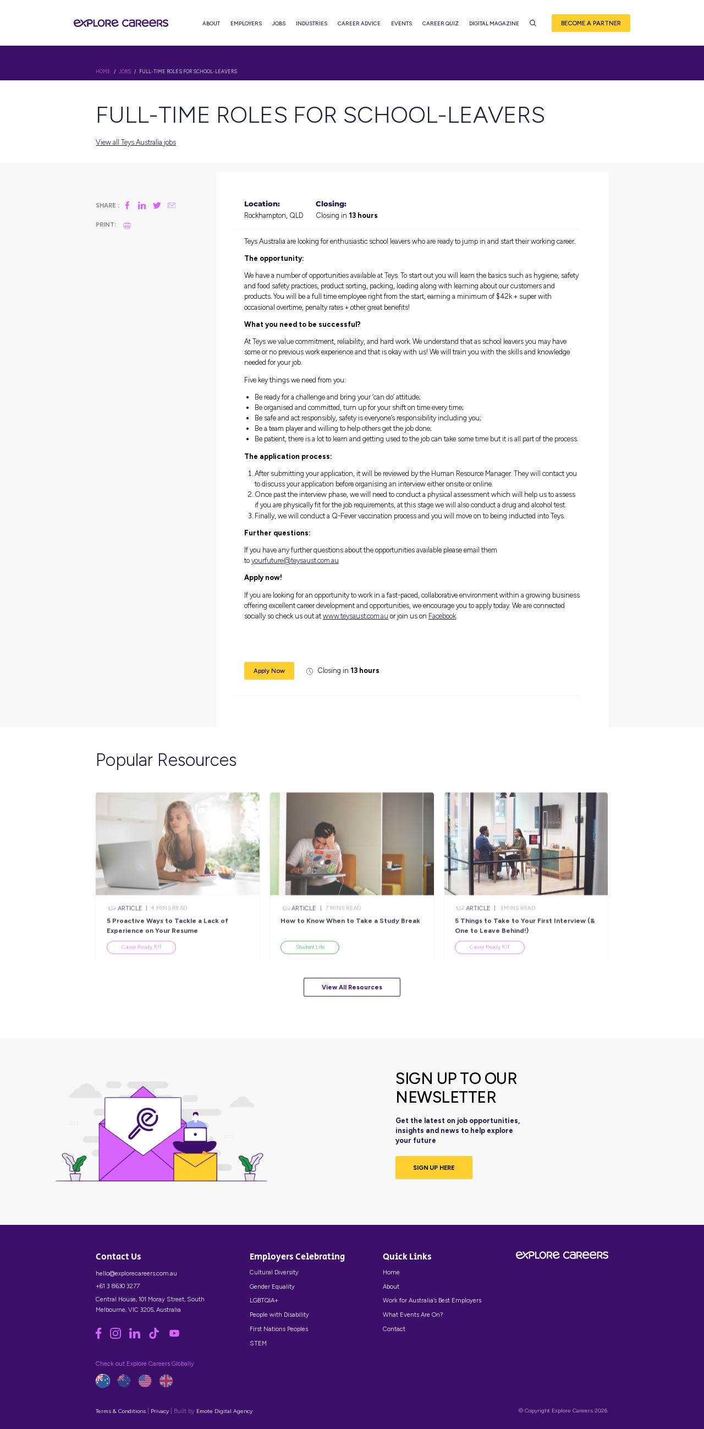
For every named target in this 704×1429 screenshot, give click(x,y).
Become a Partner (591, 27)
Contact (394, 1329)
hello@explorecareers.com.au (136, 1273)
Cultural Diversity (274, 1272)
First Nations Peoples (279, 1329)
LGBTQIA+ (264, 1300)
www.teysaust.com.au (355, 616)
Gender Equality (272, 1286)
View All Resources (352, 987)
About (213, 28)
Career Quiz (442, 28)
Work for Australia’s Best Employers (432, 1300)
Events (403, 28)
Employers (247, 28)
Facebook (442, 616)
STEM (258, 1343)
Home (391, 1272)
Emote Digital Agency (224, 1411)
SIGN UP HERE (434, 1167)
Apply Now (269, 671)
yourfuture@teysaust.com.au (295, 560)
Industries (313, 28)
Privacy (160, 1411)
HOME (103, 71)
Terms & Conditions (121, 1411)
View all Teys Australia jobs (136, 142)
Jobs (280, 28)
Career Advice (360, 28)
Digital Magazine (496, 28)
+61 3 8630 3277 (118, 1286)
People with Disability (279, 1314)
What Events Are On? (413, 1314)
